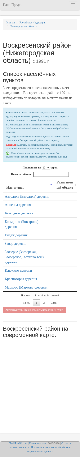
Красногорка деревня (21, 279)
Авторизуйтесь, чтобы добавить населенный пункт (34, 310)
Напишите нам (37, 443)
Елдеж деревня (16, 235)
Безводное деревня (19, 213)
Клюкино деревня (18, 270)
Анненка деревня (18, 205)
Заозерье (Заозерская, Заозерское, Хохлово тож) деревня (24, 257)
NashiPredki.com (18, 443)
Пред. (26, 302)
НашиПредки (12, 5)
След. (54, 302)
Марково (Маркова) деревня (26, 287)
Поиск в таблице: (40, 174)
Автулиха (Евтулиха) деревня (27, 196)
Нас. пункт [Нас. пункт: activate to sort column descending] (15, 187)
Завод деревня (15, 243)
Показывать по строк (40, 167)
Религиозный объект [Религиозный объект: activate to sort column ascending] (64, 184)
